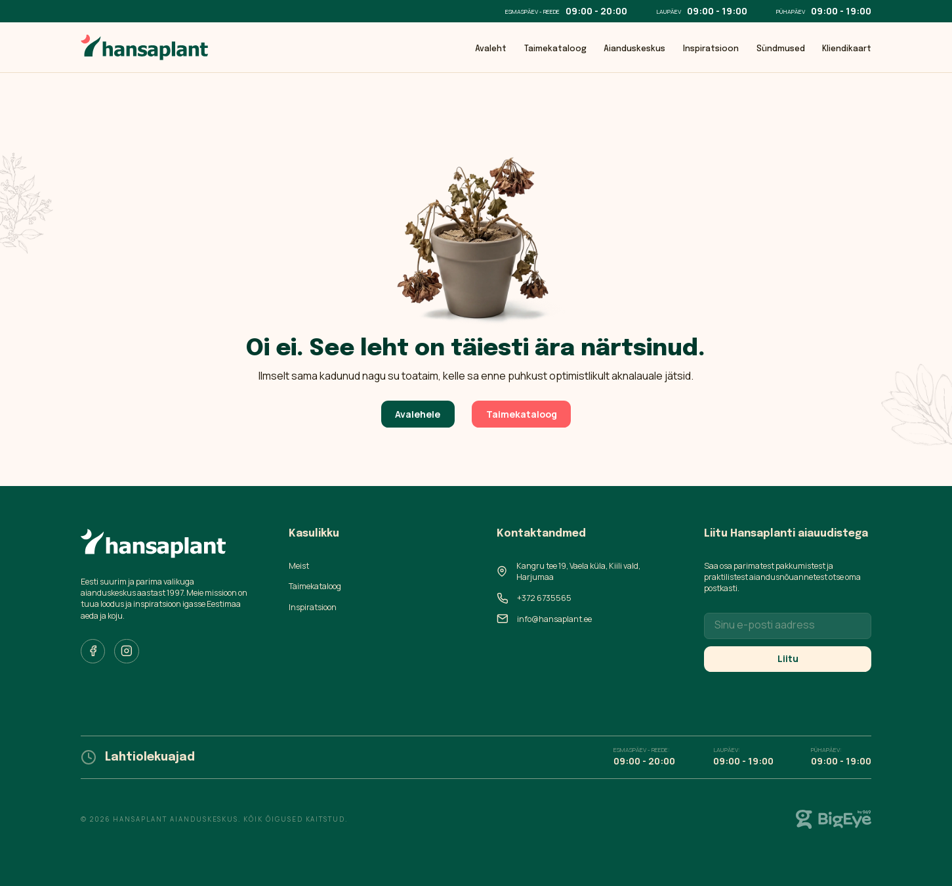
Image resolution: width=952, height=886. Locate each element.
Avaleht (491, 49)
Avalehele (417, 414)
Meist (299, 565)
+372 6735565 (544, 598)
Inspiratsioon (711, 49)
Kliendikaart (846, 49)
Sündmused (780, 49)
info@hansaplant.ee (554, 619)
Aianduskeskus (634, 49)
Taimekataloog (555, 49)
